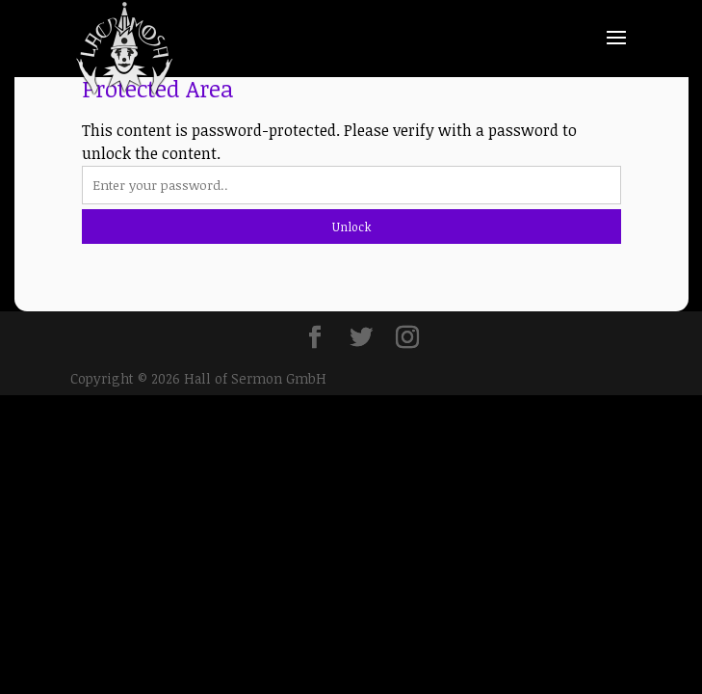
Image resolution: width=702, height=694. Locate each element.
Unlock (351, 226)
